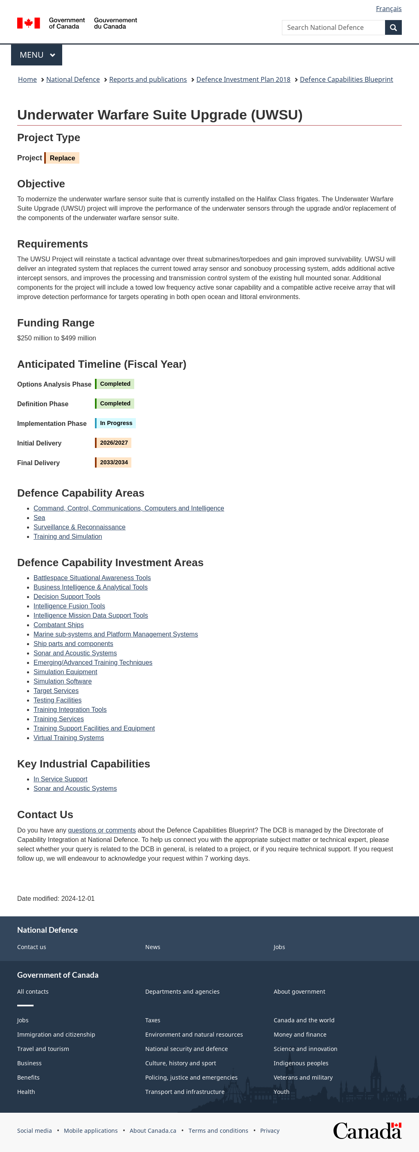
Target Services (56, 690)
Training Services (59, 719)
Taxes (152, 1020)
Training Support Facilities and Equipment (94, 728)
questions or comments (102, 830)
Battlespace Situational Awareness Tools (92, 577)
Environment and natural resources (194, 1034)
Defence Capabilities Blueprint (346, 79)
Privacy (269, 1130)
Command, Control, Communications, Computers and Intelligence (129, 508)
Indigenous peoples (301, 1063)
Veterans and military (303, 1077)
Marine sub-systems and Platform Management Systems (116, 634)
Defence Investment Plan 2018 (243, 79)
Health (26, 1092)
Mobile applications (91, 1130)
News (152, 947)
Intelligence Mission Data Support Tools (91, 615)
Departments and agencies (182, 991)
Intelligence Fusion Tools (69, 606)
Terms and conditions (218, 1130)
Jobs (279, 947)
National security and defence (186, 1049)
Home (27, 79)
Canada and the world (304, 1020)
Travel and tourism (43, 1049)
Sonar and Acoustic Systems (75, 653)
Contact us (31, 947)
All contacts (33, 991)
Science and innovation (306, 1049)
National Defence (73, 79)
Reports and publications (148, 79)
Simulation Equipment (65, 671)
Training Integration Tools (70, 709)
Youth (282, 1092)
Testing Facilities (57, 700)
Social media (34, 1130)
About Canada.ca (153, 1130)
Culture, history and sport (180, 1063)
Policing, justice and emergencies (191, 1077)
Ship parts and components (73, 643)
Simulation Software (63, 681)
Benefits (28, 1077)
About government (299, 991)
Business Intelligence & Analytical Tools (91, 587)
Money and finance (300, 1034)
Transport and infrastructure (185, 1092)
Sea (39, 517)
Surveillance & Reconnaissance (80, 527)
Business (29, 1063)
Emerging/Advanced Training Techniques (93, 662)
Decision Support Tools (67, 596)
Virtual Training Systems (69, 737)
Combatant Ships (59, 624)
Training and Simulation (68, 536)
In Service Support (61, 779)
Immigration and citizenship (56, 1034)
